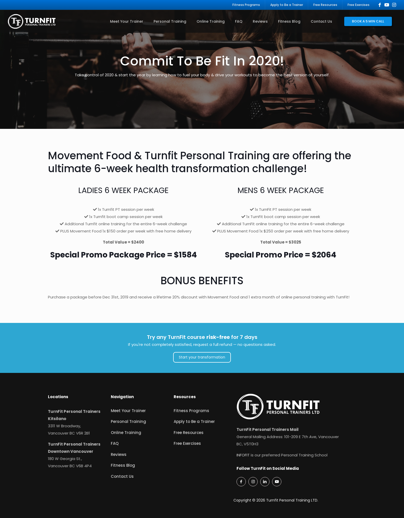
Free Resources (189, 432)
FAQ (115, 443)
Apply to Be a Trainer (194, 421)
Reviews (119, 454)
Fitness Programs (191, 410)
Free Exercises (187, 443)
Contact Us (122, 476)
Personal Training (128, 421)
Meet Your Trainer (128, 410)
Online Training (126, 432)
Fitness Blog (123, 465)
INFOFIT (243, 455)
